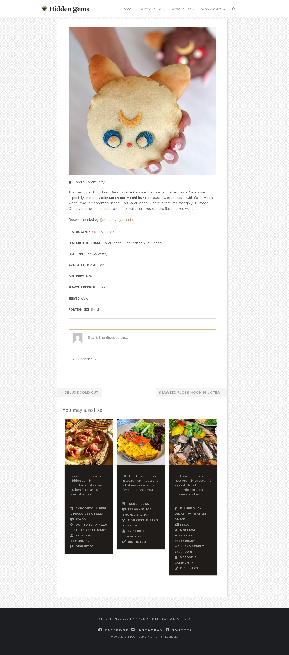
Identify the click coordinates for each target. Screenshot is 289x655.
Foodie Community (89, 182)
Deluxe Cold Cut (79, 393)
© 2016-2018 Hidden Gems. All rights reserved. (144, 637)
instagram (150, 630)
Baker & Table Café (105, 232)
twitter (182, 630)
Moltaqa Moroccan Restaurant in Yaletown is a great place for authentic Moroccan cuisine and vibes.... (193, 485)
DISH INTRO (85, 546)
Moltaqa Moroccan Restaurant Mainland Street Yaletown (189, 541)
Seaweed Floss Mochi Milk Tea (191, 393)
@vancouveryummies (117, 220)
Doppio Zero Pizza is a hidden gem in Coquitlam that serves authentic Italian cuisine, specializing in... (87, 485)
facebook (117, 630)
